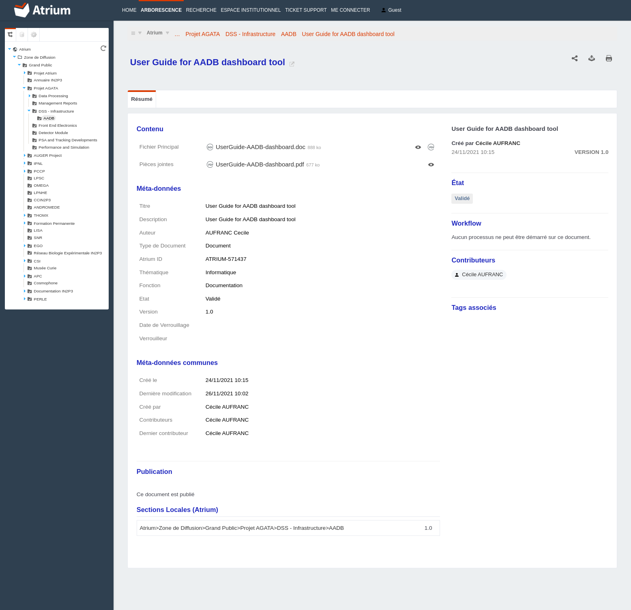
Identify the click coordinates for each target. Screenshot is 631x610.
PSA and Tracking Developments (68, 140)
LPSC (39, 178)
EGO (38, 245)
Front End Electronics (58, 125)
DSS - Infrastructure (56, 111)
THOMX (41, 215)
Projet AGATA (46, 88)
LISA (38, 230)
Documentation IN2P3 (53, 291)
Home (129, 10)
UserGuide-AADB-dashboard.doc (260, 146)
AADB (48, 118)
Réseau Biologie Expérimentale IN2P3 (68, 253)
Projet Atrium (45, 73)
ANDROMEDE (47, 207)
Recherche (201, 10)
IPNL (38, 163)
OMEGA (41, 185)
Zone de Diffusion (39, 57)
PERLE (40, 299)
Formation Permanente (54, 223)
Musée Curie (45, 268)
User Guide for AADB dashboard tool (348, 34)
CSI (37, 261)
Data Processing (53, 96)
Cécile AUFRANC (497, 143)
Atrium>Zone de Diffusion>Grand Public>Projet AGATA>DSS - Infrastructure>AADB (242, 528)
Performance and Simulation (64, 147)
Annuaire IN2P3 (48, 80)
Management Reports (58, 103)
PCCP (39, 171)
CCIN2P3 (42, 200)
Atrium (25, 49)
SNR (38, 237)
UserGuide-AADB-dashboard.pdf (260, 164)
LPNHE (40, 192)
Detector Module (53, 132)
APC (38, 276)
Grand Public (40, 65)
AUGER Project (48, 155)
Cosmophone (46, 283)
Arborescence (161, 10)
